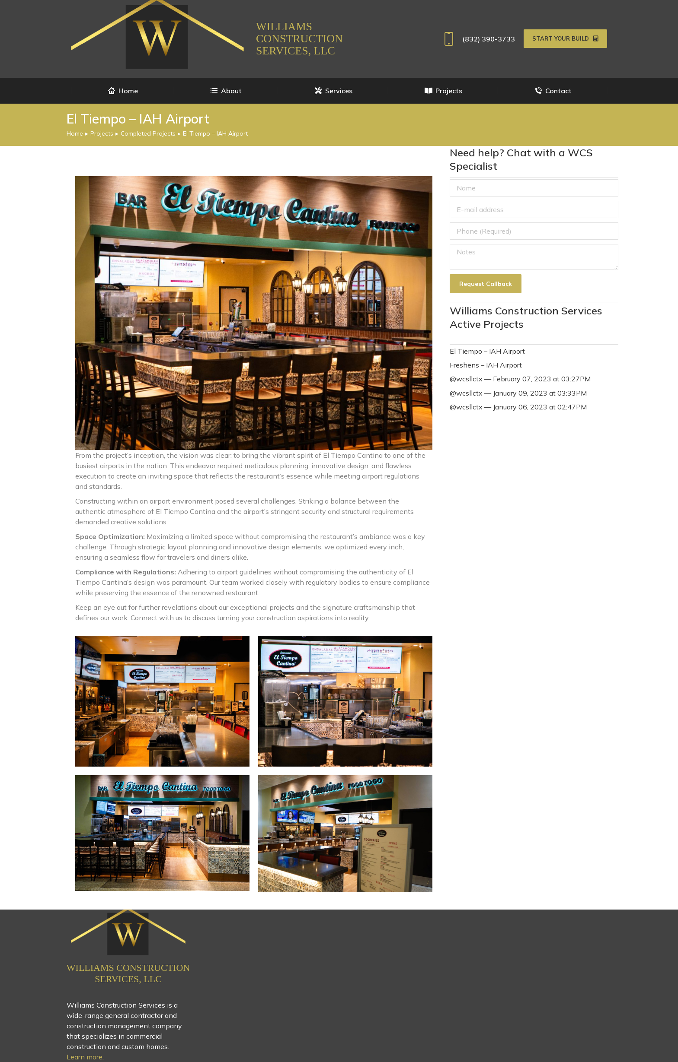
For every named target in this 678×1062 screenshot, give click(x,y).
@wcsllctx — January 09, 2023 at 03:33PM (518, 393)
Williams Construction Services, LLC (299, 38)
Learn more (84, 1056)
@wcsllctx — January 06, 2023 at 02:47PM (518, 407)
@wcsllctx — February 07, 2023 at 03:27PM (520, 378)
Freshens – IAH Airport (486, 365)
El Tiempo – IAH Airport (487, 351)
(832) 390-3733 (477, 39)
